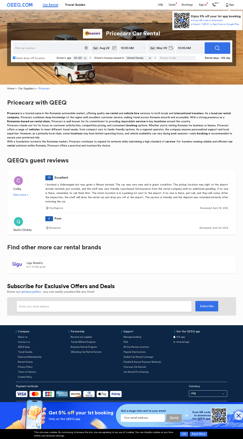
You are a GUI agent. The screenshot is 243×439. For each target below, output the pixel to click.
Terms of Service (27, 372)
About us (22, 337)
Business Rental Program (84, 347)
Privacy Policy (25, 367)
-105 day (225, 58)
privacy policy (31, 291)
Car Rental (50, 4)
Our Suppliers (26, 88)
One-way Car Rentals (135, 367)
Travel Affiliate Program (83, 342)
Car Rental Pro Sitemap (136, 372)
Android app (182, 342)
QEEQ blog (24, 347)
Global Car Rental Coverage (138, 357)
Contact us (24, 342)
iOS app (180, 337)
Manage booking (132, 337)
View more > (20, 195)
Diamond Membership (29, 357)
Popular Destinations (135, 352)
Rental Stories (25, 362)
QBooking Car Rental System (86, 352)
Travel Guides (75, 4)
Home (10, 88)
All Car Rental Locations (136, 347)
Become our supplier (81, 337)
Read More (198, 434)
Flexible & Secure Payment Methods (142, 362)
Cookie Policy (25, 377)
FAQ (126, 342)
